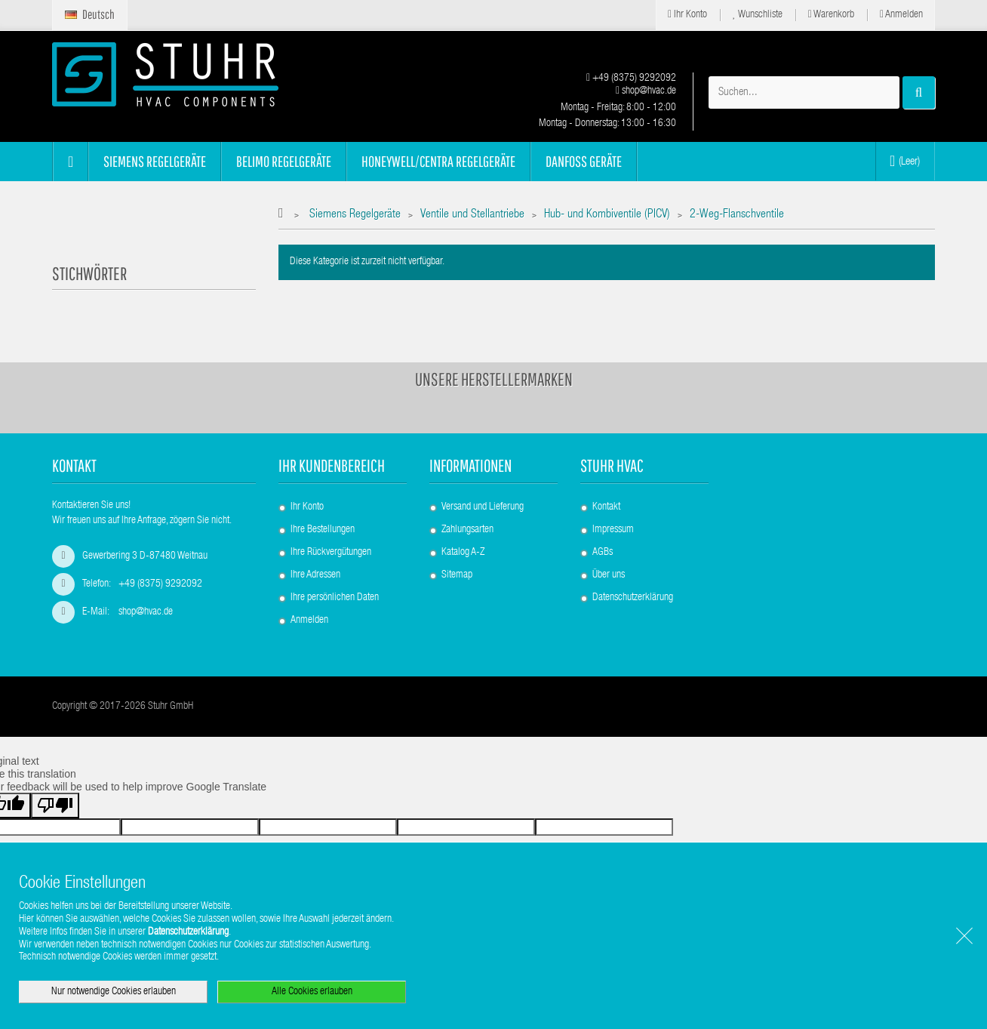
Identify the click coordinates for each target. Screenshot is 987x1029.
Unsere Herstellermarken (494, 379)
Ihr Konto (687, 14)
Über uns (608, 575)
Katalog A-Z (462, 552)
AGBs (602, 552)
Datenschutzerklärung (632, 598)
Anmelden (901, 14)
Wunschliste (758, 14)
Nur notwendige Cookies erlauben (113, 992)
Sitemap (456, 575)
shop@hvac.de (646, 91)
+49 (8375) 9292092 (631, 78)
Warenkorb (831, 14)
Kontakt (606, 507)
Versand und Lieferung (482, 507)
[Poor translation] (55, 805)
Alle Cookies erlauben (312, 992)
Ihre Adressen (315, 575)
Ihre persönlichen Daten (335, 598)
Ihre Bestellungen (323, 530)
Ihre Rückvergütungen (331, 552)
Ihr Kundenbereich (331, 465)
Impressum (613, 530)
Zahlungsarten (467, 530)
